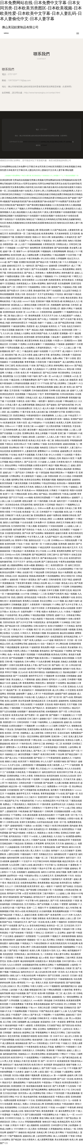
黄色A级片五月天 (70, 547)
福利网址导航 (17, 479)
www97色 (61, 1068)
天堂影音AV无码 (48, 950)
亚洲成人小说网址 (22, 333)
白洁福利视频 (45, 911)
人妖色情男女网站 (44, 1136)
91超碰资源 (34, 647)
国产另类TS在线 (49, 1068)
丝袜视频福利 (52, 711)
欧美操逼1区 (10, 1068)
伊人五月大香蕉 (25, 355)
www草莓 (51, 551)
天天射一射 (72, 640)
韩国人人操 (63, 1018)
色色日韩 (27, 686)
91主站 (32, 1100)
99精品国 (32, 323)
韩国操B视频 (55, 861)
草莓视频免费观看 (33, 1122)
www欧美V (38, 1000)
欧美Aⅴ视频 (29, 565)
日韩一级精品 (28, 358)
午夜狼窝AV (71, 1047)
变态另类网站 (33, 736)
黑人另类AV (35, 850)
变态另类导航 (14, 1036)
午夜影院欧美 (6, 458)
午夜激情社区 (36, 372)
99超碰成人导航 (69, 287)
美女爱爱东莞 (55, 494)
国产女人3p (23, 925)
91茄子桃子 (8, 537)
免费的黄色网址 (53, 273)
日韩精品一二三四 (38, 594)
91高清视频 (58, 890)
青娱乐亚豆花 (13, 883)
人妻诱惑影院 (27, 765)
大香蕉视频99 (61, 619)
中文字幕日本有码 (41, 861)
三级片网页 (70, 957)
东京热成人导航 (44, 298)
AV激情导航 (67, 990)
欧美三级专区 (41, 1107)
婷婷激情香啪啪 (69, 936)
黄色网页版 (8, 376)
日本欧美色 (20, 772)
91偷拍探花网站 (18, 326)
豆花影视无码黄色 (13, 533)
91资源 (76, 900)
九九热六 (77, 915)
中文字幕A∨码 (31, 900)
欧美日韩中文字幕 (65, 772)
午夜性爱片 (63, 447)
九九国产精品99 (52, 537)
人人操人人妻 (70, 348)
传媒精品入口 (11, 754)
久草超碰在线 (65, 1040)
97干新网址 (52, 751)
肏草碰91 (55, 850)
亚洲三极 (62, 433)
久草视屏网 (39, 843)
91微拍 (62, 1114)
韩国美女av (42, 833)
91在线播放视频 (16, 362)
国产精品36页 (42, 262)
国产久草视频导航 (28, 790)
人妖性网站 (73, 747)
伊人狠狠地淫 (27, 476)
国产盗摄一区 (72, 793)
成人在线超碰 (33, 1022)
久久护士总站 (14, 765)
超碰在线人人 (71, 843)
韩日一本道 (10, 718)
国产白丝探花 (57, 1004)
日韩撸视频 (16, 604)
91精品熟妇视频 (38, 615)
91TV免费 (55, 497)
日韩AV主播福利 (60, 718)
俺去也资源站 (71, 298)
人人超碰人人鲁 (63, 893)
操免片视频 (61, 872)
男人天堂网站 (23, 986)
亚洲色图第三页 (18, 1086)
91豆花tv (22, 736)
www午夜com (32, 312)
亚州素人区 (55, 308)
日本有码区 (27, 458)
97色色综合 (33, 1011)
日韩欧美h (40, 586)
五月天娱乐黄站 (22, 619)
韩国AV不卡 (43, 908)
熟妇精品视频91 (70, 672)
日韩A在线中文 (40, 626)
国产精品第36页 (12, 626)
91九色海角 (71, 1086)
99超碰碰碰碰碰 (34, 244)
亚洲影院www (70, 340)
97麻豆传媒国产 (54, 362)
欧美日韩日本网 (48, 754)
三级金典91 (56, 337)
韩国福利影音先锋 (43, 690)
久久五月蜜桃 (20, 376)
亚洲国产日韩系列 (55, 594)
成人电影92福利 (72, 601)
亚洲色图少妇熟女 (53, 1104)
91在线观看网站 (31, 1057)
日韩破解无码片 (42, 636)
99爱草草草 (36, 1079)
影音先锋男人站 (7, 540)
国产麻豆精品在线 (48, 558)
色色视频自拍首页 (46, 1097)
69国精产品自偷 (38, 840)
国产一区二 (16, 351)
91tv (56, 276)
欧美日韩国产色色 (39, 333)
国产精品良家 (6, 915)
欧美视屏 (67, 743)
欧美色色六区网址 (59, 654)
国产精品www (41, 265)
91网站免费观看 (54, 990)
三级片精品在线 (33, 233)
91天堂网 (65, 586)
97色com (33, 1007)
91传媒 (6, 1125)
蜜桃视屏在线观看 (21, 608)
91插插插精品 (49, 344)
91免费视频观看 (62, 965)
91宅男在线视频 (12, 348)
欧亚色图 (4, 1004)
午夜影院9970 (32, 519)
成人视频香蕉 (33, 1125)
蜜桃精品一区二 (43, 565)
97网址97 (64, 1054)
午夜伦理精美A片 (41, 943)
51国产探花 (12, 950)
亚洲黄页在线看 (60, 629)
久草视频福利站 (55, 1129)
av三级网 (53, 726)
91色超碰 (75, 529)
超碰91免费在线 (54, 515)
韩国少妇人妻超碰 (22, 558)
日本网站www (57, 540)
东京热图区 (65, 529)
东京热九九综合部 (68, 776)
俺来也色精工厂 (35, 747)
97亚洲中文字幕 (50, 808)
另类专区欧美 (9, 622)
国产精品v (43, 494)
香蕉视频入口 (55, 829)
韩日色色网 (5, 487)
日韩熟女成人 (62, 244)
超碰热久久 (67, 758)
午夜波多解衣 (68, 1104)
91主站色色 (26, 708)
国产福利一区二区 (60, 665)
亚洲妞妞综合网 (55, 947)
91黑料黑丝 (52, 686)
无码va (8, 387)
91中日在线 (16, 512)
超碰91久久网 (30, 1072)
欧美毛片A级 (8, 908)
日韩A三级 (45, 287)
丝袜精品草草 (64, 840)
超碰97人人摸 (76, 390)
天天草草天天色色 (13, 1118)
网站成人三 (65, 465)
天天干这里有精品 (46, 294)
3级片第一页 (36, 544)
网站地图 (69, 170)
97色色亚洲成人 (72, 1132)
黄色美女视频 (55, 961)
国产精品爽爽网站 (39, 1089)
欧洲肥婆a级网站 (73, 836)
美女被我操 (73, 647)
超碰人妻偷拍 (42, 679)
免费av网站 (58, 358)
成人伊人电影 (48, 408)
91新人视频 (31, 526)
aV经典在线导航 (71, 890)
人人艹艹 (65, 765)
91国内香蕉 (5, 508)
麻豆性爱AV (38, 865)
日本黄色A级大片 (64, 462)
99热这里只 (73, 415)
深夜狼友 (42, 918)
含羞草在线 (5, 526)
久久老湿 (7, 686)
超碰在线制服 (69, 444)
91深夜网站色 (46, 1057)
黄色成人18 (72, 251)
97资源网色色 (58, 968)
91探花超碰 (44, 472)
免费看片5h (60, 1047)
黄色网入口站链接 (31, 601)
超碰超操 (72, 694)
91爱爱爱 (64, 904)
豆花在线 (49, 704)
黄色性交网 (10, 968)
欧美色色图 (67, 330)
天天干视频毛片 (27, 818)
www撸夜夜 (58, 519)
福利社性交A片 (27, 972)
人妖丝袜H (40, 437)
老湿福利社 (43, 526)
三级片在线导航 (73, 1032)
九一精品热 (36, 276)
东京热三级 (28, 426)
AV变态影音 (5, 715)
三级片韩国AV (48, 893)
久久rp (21, 1122)
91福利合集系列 (33, 1082)
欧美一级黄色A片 (12, 929)
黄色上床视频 (41, 433)
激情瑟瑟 (51, 683)
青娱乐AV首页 (68, 458)
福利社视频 (14, 943)
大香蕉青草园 (46, 312)
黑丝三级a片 (27, 929)
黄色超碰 (56, 661)
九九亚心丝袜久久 (8, 986)
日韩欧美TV (10, 515)
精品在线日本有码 (47, 430)
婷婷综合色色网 (49, 1079)
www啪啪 (28, 497)
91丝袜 (32, 365)
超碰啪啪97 (70, 344)
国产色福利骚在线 (11, 1089)
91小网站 (56, 604)
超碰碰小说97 (46, 718)
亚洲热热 (51, 522)
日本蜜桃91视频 (74, 679)
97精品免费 (39, 572)
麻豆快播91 (32, 430)
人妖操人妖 (63, 380)
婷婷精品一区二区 (54, 743)
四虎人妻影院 (17, 597)
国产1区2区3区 (55, 697)
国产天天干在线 (16, 497)
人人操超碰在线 (56, 722)
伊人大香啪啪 (70, 1004)
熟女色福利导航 (30, 1097)
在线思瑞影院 (57, 636)
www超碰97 (39, 426)
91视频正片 (55, 936)
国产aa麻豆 (42, 579)
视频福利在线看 (64, 479)
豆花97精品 (30, 387)
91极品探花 (27, 351)
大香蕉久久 (31, 833)
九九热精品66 (39, 369)
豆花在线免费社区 (24, 408)
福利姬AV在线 (69, 669)
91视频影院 (54, 986)
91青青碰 (18, 957)
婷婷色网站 (59, 365)
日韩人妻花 (5, 1015)
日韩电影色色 (17, 904)
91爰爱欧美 (73, 865)
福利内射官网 (13, 858)
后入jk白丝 (21, 258)
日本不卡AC (58, 1036)
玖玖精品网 (73, 943)
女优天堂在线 (26, 858)
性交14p (6, 440)
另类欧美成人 (20, 954)
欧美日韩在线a (11, 369)
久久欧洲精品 (57, 768)
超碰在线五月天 (14, 265)
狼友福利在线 (58, 740)
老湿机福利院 (52, 1054)
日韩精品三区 (6, 415)
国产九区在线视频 (8, 711)
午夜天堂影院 (11, 669)
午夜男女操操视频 (67, 562)
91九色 (13, 872)
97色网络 (68, 651)
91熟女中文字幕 (44, 868)
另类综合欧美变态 (15, 273)
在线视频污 (22, 872)
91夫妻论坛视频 (31, 447)
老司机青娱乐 (68, 280)
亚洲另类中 (43, 797)
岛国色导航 (9, 1079)
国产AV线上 (43, 319)
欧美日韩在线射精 (60, 825)
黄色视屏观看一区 (49, 1111)
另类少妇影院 (26, 704)
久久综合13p (59, 836)
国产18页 (63, 711)
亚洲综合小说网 (72, 740)
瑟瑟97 (25, 604)
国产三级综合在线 (49, 562)
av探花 (41, 1072)
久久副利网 (16, 501)
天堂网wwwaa (55, 269)
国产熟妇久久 (38, 708)
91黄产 (27, 330)
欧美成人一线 (70, 1129)
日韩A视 (8, 661)
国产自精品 (68, 886)
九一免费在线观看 (8, 1100)
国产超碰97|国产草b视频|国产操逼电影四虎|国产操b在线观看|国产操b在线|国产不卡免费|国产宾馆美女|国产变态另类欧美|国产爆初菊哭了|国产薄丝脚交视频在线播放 (41, 201)
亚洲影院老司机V (57, 908)
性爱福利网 (17, 686)
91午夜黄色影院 (31, 1047)
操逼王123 (35, 383)
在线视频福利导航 (30, 965)
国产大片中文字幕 (69, 604)
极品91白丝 (5, 683)
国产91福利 (43, 380)
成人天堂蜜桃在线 (47, 397)
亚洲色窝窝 (76, 1097)
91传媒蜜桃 (10, 793)
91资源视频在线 (7, 583)
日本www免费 (44, 508)
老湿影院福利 (16, 601)
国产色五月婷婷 (50, 372)
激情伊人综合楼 (55, 401)
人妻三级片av (76, 447)
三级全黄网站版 (31, 957)
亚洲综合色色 (17, 337)
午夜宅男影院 (55, 929)
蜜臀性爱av (11, 747)
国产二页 (11, 287)
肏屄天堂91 (71, 858)
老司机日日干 (39, 897)
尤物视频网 (56, 305)
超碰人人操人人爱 (68, 918)
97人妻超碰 (49, 469)
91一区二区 (12, 240)
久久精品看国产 (66, 315)
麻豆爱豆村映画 (31, 340)
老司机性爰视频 (42, 337)
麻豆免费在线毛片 (8, 569)
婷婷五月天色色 (26, 487)
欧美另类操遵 (6, 483)
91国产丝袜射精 (16, 932)
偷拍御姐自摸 (21, 1043)
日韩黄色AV (37, 808)
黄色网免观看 (34, 315)
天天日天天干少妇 (49, 315)
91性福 (51, 1107)
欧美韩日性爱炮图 (42, 497)
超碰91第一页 (9, 251)
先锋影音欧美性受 (19, 440)
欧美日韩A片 (37, 1064)
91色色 (38, 529)
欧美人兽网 (50, 922)
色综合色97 (31, 294)
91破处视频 (58, 512)
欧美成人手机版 (47, 1047)
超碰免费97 (21, 694)
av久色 (75, 376)
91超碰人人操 (51, 323)
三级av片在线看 (50, 1040)
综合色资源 (5, 451)
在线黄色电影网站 (28, 883)
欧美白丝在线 (22, 365)
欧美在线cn (62, 483)
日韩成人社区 (31, 397)
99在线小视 (29, 697)
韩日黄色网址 (64, 372)
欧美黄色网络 (47, 233)
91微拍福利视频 (12, 594)
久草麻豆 (53, 490)
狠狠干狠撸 (71, 1064)
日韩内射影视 (55, 579)
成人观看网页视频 (45, 1139)
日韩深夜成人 (43, 1043)
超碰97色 (11, 808)
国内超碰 (74, 825)
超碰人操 (65, 390)
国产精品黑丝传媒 (66, 323)
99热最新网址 (34, 287)
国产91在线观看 (10, 925)
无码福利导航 (20, 729)
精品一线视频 (71, 594)
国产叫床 (26, 533)
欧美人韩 (74, 1139)
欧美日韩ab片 (20, 444)
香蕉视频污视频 (49, 479)
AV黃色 (67, 611)
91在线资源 (73, 501)
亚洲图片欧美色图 (27, 262)
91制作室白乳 (25, 743)
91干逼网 (60, 815)
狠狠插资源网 (74, 483)
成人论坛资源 (57, 508)
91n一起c (30, 982)
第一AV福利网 (60, 1075)
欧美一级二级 (48, 440)
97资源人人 (18, 915)
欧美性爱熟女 (68, 829)
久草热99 (14, 1125)
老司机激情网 (52, 622)
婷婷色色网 (5, 982)
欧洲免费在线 (43, 790)
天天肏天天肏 (69, 779)
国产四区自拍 (68, 1025)
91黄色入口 (39, 932)
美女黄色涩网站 (38, 1054)
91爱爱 (19, 426)
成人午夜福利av (35, 422)
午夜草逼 (28, 1004)
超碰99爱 (71, 932)
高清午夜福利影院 (57, 982)
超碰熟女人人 (31, 508)
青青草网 (4, 840)
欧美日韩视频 (68, 658)
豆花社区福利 (63, 733)
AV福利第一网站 (29, 1029)
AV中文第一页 (65, 786)
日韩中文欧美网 (16, 665)
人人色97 (22, 244)
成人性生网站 (66, 537)
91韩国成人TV (26, 943)
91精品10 (47, 825)
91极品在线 (14, 380)
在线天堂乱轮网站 (23, 1040)
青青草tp (77, 990)
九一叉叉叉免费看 (30, 1118)
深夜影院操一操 (10, 244)
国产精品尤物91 (72, 754)
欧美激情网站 (11, 1107)
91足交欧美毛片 (50, 979)
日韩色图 (7, 1075)
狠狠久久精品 (11, 761)
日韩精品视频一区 (26, 586)
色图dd (44, 611)
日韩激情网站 (76, 586)
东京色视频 (60, 676)
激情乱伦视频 (30, 305)
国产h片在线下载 (68, 319)
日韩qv (14, 1122)
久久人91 (9, 886)
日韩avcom (10, 426)
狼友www (69, 365)
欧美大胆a (25, 850)
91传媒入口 (66, 1043)
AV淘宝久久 (25, 633)
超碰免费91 (15, 861)
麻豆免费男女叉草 (67, 1111)
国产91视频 (13, 262)
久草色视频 (14, 1000)
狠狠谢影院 (49, 533)
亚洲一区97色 (71, 815)
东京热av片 (15, 611)
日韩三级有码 (17, 797)
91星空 (25, 836)
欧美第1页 (20, 312)
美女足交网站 (46, 601)
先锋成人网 (42, 1132)
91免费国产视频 (31, 658)
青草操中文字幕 (14, 893)
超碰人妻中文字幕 (41, 355)
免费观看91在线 (68, 597)
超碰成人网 (16, 683)
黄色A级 (70, 369)
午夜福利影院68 (33, 415)
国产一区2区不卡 (48, 1061)
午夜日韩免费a (33, 258)
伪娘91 (41, 323)
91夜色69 (23, 579)
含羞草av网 (8, 740)
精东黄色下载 (11, 355)
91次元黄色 (8, 936)
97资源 (71, 1136)
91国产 (25, 640)
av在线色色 (10, 779)
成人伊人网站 (58, 690)
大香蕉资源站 (40, 1025)
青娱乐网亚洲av (57, 472)
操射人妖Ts (15, 975)
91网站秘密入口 (70, 401)
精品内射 (31, 1132)
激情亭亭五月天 (36, 676)
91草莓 (37, 611)
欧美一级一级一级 (11, 269)
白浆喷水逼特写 (40, 465)
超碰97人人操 (60, 1011)
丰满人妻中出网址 (61, 954)
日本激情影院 (13, 790)
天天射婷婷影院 (62, 233)
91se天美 (62, 686)
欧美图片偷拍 (60, 761)
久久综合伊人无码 (26, 1107)
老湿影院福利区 (53, 586)
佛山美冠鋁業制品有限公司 (56, 142)
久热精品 (70, 804)
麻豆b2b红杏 (75, 847)
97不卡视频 (72, 1068)
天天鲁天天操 (42, 455)
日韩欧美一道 (32, 472)
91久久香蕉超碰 (70, 262)
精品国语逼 (23, 576)
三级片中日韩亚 (37, 608)
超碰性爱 (77, 579)
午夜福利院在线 (16, 697)
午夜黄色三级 (55, 262)
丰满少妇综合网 (28, 975)
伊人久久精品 (65, 476)
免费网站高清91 (23, 808)
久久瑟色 (17, 433)
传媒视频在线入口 (53, 330)
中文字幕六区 (62, 801)
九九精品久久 (42, 697)
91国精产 (35, 754)
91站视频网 (25, 390)
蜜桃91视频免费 (32, 1075)
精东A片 (14, 743)
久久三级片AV (30, 797)
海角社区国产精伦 (32, 1111)
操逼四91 (20, 900)
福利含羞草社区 (49, 772)
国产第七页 (35, 1015)
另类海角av (40, 273)
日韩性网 (49, 811)
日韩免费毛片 (64, 265)
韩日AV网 (46, 237)
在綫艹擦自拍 (62, 847)
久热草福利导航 (14, 640)
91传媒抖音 (63, 490)
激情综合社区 (35, 540)
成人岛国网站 (13, 412)
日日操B (73, 975)
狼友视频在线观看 (34, 1086)
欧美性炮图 (29, 337)
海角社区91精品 (49, 1122)
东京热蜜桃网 (64, 283)
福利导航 (31, 669)
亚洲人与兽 (20, 294)
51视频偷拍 (48, 276)
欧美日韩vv (45, 658)
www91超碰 (48, 640)
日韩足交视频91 (40, 458)
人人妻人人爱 (75, 430)
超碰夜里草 (67, 337)
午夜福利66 (42, 975)
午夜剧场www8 (39, 686)
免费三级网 (72, 872)
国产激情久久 (28, 997)
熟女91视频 (31, 918)
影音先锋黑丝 (28, 280)
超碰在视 (14, 579)
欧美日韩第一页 (45, 1036)
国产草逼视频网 (16, 658)
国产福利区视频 (73, 982)
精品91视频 (53, 465)
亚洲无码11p (51, 932)
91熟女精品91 (17, 551)
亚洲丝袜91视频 (43, 301)
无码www (61, 369)
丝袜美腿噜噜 (48, 415)
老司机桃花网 (33, 251)
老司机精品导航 (71, 636)
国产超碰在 (52, 405)
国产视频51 (54, 715)
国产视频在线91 (36, 811)
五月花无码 (69, 925)
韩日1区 (37, 629)
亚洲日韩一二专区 (59, 736)
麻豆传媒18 (69, 294)
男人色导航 (35, 240)
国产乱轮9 (20, 472)
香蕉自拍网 (44, 230)
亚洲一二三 (32, 908)
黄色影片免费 (75, 654)
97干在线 (45, 383)
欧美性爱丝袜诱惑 (70, 1082)
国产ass (32, 1043)
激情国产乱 (56, 287)
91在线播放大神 (24, 1068)
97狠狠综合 (60, 1050)
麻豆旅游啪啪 (21, 879)
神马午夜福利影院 (11, 897)
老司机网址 (56, 355)
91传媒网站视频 (19, 1011)
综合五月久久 (73, 258)
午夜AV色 (53, 380)
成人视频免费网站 (15, 565)
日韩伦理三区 (43, 305)
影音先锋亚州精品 (38, 925)
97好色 (64, 487)
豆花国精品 (10, 283)
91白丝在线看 (26, 522)
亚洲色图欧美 (40, 515)
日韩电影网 (26, 554)
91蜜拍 (76, 337)
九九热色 (15, 633)
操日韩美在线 (33, 954)
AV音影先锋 (41, 362)
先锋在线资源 (66, 900)
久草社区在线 (74, 711)
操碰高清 (73, 380)
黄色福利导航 (39, 290)
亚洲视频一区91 (67, 333)
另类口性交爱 (44, 1007)
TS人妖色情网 (43, 936)
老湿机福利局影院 (15, 1047)
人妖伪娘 (13, 990)
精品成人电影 (38, 330)
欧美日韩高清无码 (58, 943)
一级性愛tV (42, 401)
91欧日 (63, 437)
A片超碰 (42, 590)
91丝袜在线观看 (56, 526)
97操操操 (60, 344)
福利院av (66, 897)
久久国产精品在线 (58, 230)
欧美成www (29, 490)
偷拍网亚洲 (35, 248)
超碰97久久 (60, 615)
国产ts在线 (68, 697)
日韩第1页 (70, 968)
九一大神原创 (46, 954)
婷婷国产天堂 (9, 408)
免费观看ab (52, 786)
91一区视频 (27, 629)
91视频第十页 (71, 472)
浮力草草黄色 (53, 597)
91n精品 (15, 487)
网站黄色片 (18, 1018)
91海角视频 (33, 651)
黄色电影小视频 (39, 633)
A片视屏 (76, 537)
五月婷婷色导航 (18, 526)
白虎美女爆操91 (16, 726)
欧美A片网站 (54, 833)
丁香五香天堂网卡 (57, 858)
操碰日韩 (19, 330)
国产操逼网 (48, 783)
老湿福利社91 (28, 690)
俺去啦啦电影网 (27, 961)
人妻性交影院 (13, 854)
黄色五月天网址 (58, 1032)
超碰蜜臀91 (58, 312)
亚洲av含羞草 (13, 961)
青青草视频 (29, 362)
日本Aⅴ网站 (30, 661)
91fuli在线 (60, 793)
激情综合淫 (74, 783)
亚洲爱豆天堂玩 (73, 412)
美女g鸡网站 (24, 615)
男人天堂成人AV (43, 768)
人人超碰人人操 (71, 526)
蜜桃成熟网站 (19, 1082)
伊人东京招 (47, 629)
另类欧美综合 (40, 776)
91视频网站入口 (72, 504)
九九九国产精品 (75, 1011)
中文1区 (18, 1097)
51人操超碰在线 (12, 847)
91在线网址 (61, 683)
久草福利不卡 (9, 900)
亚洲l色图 (62, 544)
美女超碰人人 (17, 679)
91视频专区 (62, 922)
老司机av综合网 (33, 562)
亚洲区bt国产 (43, 915)
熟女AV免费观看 (65, 572)
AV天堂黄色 (70, 690)
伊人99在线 (41, 551)
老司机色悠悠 (30, 597)
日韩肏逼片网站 (73, 615)
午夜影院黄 (76, 840)
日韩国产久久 (64, 726)
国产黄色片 (72, 761)
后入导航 (7, 1022)
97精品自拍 (31, 394)
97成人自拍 (16, 301)
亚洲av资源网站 (38, 283)
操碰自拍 (10, 490)
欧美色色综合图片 (47, 815)
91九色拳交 (18, 1072)
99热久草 (19, 490)
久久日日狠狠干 (67, 850)
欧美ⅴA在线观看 (68, 608)
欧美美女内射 (18, 715)
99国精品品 (14, 972)
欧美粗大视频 (62, 430)
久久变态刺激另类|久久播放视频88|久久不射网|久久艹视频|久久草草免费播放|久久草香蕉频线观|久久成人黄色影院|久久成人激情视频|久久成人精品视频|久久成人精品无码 (41, 208)
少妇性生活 (16, 308)
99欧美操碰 (23, 811)
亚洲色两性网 (6, 180)
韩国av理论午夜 (23, 779)
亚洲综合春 (62, 865)
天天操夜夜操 (35, 968)
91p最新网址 (68, 1072)
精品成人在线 (17, 1111)
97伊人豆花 (62, 558)
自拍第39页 (27, 572)
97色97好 (78, 569)
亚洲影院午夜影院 (23, 237)
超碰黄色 (76, 479)
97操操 (43, 444)
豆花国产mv (24, 240)
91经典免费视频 (43, 654)
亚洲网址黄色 (28, 433)
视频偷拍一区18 (34, 940)
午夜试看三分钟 (26, 829)
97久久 (70, 729)
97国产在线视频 (43, 669)
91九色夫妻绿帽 (43, 661)
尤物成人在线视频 (69, 661)
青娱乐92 (60, 504)
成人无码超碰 (42, 326)
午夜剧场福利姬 (37, 569)
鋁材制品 (44, 142)
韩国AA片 (36, 237)
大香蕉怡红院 (49, 244)
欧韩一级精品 (63, 419)
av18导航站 (23, 979)
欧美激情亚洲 (9, 422)
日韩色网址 (40, 1050)
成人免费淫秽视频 (26, 405)
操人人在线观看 (60, 1136)
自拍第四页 (45, 1125)
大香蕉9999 (21, 287)
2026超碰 (42, 462)
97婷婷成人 (38, 469)
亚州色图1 (73, 408)
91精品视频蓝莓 (12, 647)
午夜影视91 (54, 319)
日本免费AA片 (40, 522)
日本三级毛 (10, 365)
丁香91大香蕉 (70, 358)
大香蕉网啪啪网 (59, 251)
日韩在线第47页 (44, 890)
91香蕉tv (77, 455)
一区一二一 (58, 348)
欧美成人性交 (35, 440)
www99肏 (24, 594)
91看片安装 (25, 412)
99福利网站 (42, 722)
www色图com (42, 726)
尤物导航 (47, 997)
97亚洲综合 (12, 979)
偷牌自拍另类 (54, 1089)
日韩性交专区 (50, 733)
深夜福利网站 (57, 237)
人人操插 (51, 462)
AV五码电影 (50, 504)
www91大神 (67, 915)
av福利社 (17, 458)
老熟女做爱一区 (29, 501)
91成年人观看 (25, 369)
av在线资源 (21, 718)
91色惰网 (35, 779)
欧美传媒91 (22, 1100)
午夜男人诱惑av (20, 651)
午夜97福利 (32, 376)
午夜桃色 (35, 793)
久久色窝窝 (53, 333)
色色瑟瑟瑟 (8, 954)
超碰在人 (37, 1068)
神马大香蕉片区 (68, 576)
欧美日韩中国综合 (37, 672)
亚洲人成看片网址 (43, 358)
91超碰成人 (74, 487)
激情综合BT (8, 1064)
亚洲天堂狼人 (26, 751)
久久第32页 (36, 847)
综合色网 (78, 979)
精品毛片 (76, 708)
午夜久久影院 (36, 986)
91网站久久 (8, 879)
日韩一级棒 (25, 276)
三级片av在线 (26, 865)
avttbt (45, 986)
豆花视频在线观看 (62, 811)
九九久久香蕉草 (14, 965)
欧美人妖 (71, 387)
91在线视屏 (38, 704)
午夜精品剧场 (49, 847)
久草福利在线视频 (21, 383)
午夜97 (23, 1125)
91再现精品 (61, 818)
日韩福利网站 (26, 626)
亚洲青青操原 (9, 312)
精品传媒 (55, 883)
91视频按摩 (49, 676)
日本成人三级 (71, 508)
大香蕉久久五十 (60, 1100)
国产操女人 (29, 273)
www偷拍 (15, 850)
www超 (3, 262)
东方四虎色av (65, 708)
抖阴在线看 (53, 476)
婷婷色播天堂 (68, 273)
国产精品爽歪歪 (39, 554)
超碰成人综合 (30, 298)
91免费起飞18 (17, 1114)
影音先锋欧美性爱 (22, 740)
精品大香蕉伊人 (16, 462)
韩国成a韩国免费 (37, 576)
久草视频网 (61, 258)
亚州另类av (23, 1093)
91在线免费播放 (16, 1004)
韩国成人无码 (55, 458)
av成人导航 (70, 808)
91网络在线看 (20, 494)
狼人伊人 (26, 840)
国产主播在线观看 (33, 1114)
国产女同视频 (43, 904)
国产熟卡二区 (40, 751)
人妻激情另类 (73, 230)
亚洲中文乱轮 (66, 590)
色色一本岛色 (13, 654)
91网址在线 (36, 740)
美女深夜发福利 (62, 1139)
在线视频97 (22, 711)
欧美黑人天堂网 (63, 422)
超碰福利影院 (16, 825)
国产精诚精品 (26, 897)
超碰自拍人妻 (29, 1136)
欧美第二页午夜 (12, 733)
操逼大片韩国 (30, 868)
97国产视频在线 (14, 1136)
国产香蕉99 (65, 554)
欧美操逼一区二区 (30, 512)
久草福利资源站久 (44, 348)
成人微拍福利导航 (13, 358)
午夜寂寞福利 (48, 694)
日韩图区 (20, 397)
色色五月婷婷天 (74, 326)
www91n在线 (59, 298)
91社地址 (13, 455)
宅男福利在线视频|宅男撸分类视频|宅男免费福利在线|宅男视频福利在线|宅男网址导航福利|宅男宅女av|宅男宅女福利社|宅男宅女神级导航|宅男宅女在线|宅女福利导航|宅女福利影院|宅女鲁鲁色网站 (41, 183)
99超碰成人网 (32, 230)
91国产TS (46, 968)
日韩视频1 (7, 1032)
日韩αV (49, 1093)
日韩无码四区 (23, 722)
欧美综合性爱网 (7, 572)
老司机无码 (50, 843)
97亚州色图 (59, 1093)
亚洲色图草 (25, 1089)
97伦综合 (59, 294)
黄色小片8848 (54, 487)
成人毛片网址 (49, 940)
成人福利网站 (68, 362)
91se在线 (33, 836)
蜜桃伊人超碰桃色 (8, 918)
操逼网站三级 (28, 1032)
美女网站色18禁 (16, 447)
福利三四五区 (74, 565)
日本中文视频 (53, 590)
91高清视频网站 (52, 576)
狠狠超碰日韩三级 (37, 990)
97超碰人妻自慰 (28, 437)
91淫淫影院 (8, 957)
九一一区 (71, 1114)
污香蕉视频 (70, 940)
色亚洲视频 (20, 394)
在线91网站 (30, 401)
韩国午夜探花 (60, 704)
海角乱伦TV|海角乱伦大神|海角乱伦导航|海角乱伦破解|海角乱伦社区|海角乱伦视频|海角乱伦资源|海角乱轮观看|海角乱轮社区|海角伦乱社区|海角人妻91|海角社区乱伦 (41, 223)
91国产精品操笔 (29, 319)
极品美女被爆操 (67, 633)
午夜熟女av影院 (63, 1097)
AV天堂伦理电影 (22, 1079)
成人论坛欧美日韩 (43, 972)
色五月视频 (18, 868)
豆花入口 (37, 408)
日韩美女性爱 (25, 783)
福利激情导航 (6, 562)
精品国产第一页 (13, 690)
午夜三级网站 (33, 444)
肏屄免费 (17, 529)
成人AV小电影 (54, 583)
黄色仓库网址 (11, 465)
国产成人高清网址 (58, 383)
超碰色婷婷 (21, 940)
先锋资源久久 (28, 1050)
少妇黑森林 (73, 1125)
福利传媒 (66, 305)
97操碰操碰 (56, 658)
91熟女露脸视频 (72, 1093)
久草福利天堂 (70, 237)
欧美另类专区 (33, 886)
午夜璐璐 (51, 818)
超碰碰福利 (16, 1050)
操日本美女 (5, 815)
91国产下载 (12, 829)
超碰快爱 (53, 265)
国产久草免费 (59, 1086)
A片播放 (8, 372)
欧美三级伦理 (57, 1118)
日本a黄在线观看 (30, 815)
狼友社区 (47, 1086)
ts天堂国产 (5, 850)
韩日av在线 (20, 911)
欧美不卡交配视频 (26, 455)
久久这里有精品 (41, 929)
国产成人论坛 (11, 758)
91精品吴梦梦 (44, 547)
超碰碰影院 (57, 997)
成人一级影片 (47, 886)
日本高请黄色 (59, 1000)
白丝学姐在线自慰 (45, 822)
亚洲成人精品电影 (64, 469)
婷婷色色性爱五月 (19, 323)
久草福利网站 (45, 255)
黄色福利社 (45, 651)
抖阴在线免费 (71, 540)
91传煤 (33, 722)
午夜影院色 (66, 426)
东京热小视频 (18, 1075)
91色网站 (22, 344)
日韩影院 (63, 747)
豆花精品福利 (6, 843)
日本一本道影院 (58, 1022)
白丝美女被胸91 (34, 344)
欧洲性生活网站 (46, 965)
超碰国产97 (12, 1132)
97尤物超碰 (10, 248)
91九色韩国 (67, 455)
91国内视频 (42, 501)
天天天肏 (60, 843)
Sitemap (44, 145)
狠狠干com (21, 251)
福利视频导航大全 (69, 986)
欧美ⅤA (3, 1036)
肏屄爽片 (55, 790)
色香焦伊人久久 (56, 611)
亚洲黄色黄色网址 (44, 1100)
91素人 (79, 1111)
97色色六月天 (9, 397)
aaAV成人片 (57, 376)
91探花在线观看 (25, 758)
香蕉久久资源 (42, 982)
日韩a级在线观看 (39, 947)
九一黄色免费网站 (71, 997)
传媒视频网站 (69, 947)
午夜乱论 (39, 419)
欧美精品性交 (32, 911)
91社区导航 (71, 255)
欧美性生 (53, 326)
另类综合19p (28, 308)
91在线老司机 (11, 615)
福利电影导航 (17, 636)
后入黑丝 (32, 1129)
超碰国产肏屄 (61, 694)
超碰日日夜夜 (61, 533)
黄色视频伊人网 (14, 319)
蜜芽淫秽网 (45, 736)
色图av (26, 1104)
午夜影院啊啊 (28, 786)
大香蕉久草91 (60, 729)
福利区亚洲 (39, 504)
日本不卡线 (55, 1043)
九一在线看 (73, 1100)
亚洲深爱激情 (47, 248)
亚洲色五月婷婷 (68, 833)
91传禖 (26, 544)
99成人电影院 (36, 619)
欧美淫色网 (16, 255)
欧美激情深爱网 (73, 1000)
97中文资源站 (17, 508)
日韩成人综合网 (40, 583)
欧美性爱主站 (66, 883)
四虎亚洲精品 (19, 415)
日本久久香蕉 (26, 290)
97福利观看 (75, 765)
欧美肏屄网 (56, 915)
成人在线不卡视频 (61, 868)
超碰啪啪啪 (57, 669)
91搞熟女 (27, 825)
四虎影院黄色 (54, 280)
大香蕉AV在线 (73, 818)
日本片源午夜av (69, 961)
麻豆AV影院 (76, 522)
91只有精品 (69, 626)
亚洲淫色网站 (33, 729)
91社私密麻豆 (49, 422)
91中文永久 (50, 569)
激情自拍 (17, 1032)
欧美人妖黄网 (11, 701)
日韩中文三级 (39, 743)
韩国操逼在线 (42, 490)
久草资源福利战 (52, 608)
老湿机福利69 (52, 708)
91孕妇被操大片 (34, 772)
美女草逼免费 (24, 701)
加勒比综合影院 (62, 440)
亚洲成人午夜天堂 (22, 1061)
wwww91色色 (28, 301)
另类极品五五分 (46, 854)
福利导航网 (5, 993)
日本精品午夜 (65, 276)
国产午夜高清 (15, 1029)
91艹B (61, 808)
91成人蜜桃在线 (7, 1043)
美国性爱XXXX (9, 722)
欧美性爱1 (68, 879)
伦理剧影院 (31, 936)
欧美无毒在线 (53, 918)
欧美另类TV (23, 761)
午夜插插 (4, 726)
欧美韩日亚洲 (35, 893)
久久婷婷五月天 (46, 875)
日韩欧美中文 (43, 1018)
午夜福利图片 (28, 419)
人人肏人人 (33, 879)
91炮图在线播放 (12, 276)
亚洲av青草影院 (18, 982)
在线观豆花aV (41, 961)
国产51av (57, 1057)
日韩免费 (66, 355)
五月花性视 (75, 233)
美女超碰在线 (53, 633)
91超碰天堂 (72, 854)
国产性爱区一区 (32, 715)
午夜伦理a (42, 597)
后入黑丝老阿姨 (53, 426)
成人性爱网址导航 (19, 644)
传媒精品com (24, 1054)
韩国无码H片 (60, 640)
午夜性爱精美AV (67, 790)
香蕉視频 (11, 694)
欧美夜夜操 (30, 551)
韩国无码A (13, 783)
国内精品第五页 (38, 701)
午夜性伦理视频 (25, 465)
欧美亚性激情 (53, 776)
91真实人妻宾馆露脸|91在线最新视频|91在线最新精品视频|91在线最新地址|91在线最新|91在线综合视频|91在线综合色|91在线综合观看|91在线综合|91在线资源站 (41, 216)
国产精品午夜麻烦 (17, 833)
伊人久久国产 (47, 761)
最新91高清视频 (28, 654)
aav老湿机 (37, 825)
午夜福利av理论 (31, 875)
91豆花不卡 (27, 861)
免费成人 (7, 804)
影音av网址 (33, 494)
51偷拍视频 (15, 708)
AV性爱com (58, 340)
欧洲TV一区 (8, 494)
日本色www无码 (12, 554)
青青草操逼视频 (48, 793)
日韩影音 (60, 940)
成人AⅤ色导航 (72, 908)
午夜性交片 (10, 890)
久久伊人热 (8, 333)
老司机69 (53, 679)
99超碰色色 (18, 661)
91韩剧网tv (47, 1015)
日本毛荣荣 (25, 847)
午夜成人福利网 (69, 494)
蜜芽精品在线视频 (45, 387)
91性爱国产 (16, 1015)
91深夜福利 (72, 433)
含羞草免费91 (27, 611)
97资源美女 (47, 240)
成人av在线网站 (27, 348)
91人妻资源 (51, 369)
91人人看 (46, 540)
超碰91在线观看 (41, 351)
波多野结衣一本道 (15, 875)
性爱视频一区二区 (54, 993)
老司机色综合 (15, 836)
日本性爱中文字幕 (59, 1125)
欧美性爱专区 (75, 558)
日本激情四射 (61, 408)
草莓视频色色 (64, 751)
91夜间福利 (46, 604)
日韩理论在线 (12, 822)
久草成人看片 (11, 405)
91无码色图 (37, 783)
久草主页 (4, 658)
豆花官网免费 (62, 397)
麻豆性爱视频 (24, 754)
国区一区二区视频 (53, 1072)
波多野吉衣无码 (53, 897)
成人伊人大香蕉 (72, 1036)
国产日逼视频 (6, 433)
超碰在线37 (71, 1015)
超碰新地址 (32, 590)
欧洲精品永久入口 (71, 301)
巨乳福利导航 (26, 504)
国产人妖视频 (30, 1018)
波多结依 (24, 647)
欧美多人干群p (31, 665)
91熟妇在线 (49, 619)
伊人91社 (66, 1089)
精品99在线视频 (18, 993)
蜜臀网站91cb (44, 451)
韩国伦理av (41, 683)
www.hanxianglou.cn (31, 142)
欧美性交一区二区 (55, 925)
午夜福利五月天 (20, 922)
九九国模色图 (15, 840)
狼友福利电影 (11, 1025)
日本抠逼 (55, 451)
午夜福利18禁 (68, 929)
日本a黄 (52, 501)
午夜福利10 (16, 997)
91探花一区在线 (42, 308)
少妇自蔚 (22, 669)
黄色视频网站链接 (61, 911)
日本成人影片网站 (56, 1132)
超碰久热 (68, 722)
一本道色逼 (77, 1040)
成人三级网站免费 (30, 255)
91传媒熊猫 (44, 879)
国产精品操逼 (57, 651)
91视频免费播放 (20, 1007)
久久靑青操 (22, 747)
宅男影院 (50, 615)
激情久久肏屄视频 (11, 522)
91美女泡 (9, 729)
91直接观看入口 (67, 715)
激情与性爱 (52, 283)
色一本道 (21, 918)
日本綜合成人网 (37, 1104)
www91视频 (58, 601)
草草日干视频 (11, 672)
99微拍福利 (25, 854)
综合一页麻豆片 (48, 644)
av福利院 (74, 965)
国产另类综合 (28, 529)
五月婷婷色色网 (10, 430)
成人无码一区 (69, 993)
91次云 (39, 997)
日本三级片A (33, 718)
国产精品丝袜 (36, 979)
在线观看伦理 (50, 419)
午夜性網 (72, 1107)
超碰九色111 (8, 472)
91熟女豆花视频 (7, 330)
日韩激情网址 (20, 537)
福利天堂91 (62, 501)
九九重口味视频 (61, 783)
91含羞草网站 (59, 1015)
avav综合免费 (41, 280)
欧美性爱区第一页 (17, 233)
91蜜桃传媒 (29, 679)
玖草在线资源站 (67, 394)
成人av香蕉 (44, 957)
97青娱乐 (57, 1082)
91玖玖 (71, 875)
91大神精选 (65, 622)
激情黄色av (66, 497)
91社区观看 (10, 401)
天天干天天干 (19, 562)
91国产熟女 (20, 908)
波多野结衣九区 (58, 804)
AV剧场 (54, 1018)
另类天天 (35, 558)
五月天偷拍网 (23, 569)
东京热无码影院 (55, 444)
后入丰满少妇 (71, 972)
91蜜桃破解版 (40, 765)
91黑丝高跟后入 (19, 804)
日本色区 (75, 305)
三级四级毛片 (56, 879)
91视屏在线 (18, 340)
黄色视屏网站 (68, 269)
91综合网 (52, 433)
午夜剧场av (47, 1082)
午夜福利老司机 (27, 801)
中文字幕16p (50, 865)
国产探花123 (39, 758)
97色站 (72, 1054)
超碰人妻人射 (60, 387)
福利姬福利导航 (10, 1054)
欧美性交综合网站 (32, 479)
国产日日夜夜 (54, 975)
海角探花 (44, 447)
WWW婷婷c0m (20, 1129)
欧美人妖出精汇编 (39, 412)
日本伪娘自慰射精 (40, 390)
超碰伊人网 (72, 1075)
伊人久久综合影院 (72, 768)
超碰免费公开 (66, 451)
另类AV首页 (21, 422)
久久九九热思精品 (51, 529)
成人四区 (22, 430)
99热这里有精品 (49, 483)
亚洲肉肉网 (29, 636)
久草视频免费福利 (28, 380)
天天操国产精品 (54, 1025)
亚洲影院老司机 (7, 619)
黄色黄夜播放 (44, 883)
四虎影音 (31, 326)
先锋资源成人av (23, 283)
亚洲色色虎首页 (7, 394)
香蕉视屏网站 (28, 683)
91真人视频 (5, 479)
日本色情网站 (35, 483)
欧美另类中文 (17, 1057)
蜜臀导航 (71, 1022)
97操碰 (16, 751)
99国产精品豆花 (46, 1011)
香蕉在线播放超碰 (42, 1004)
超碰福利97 (19, 936)
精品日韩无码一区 (70, 861)
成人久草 (21, 230)
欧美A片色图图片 (55, 626)
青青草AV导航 (21, 540)
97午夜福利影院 (53, 758)
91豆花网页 (16, 547)
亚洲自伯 (72, 686)
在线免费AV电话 (7, 590)
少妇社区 (65, 975)
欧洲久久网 (35, 950)
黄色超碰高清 (59, 1064)
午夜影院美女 (39, 622)
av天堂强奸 (8, 558)
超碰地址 (74, 868)
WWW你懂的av (9, 469)
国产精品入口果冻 (45, 365)
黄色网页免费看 (64, 551)
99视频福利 (45, 251)
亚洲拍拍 (28, 843)
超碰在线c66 (34, 644)
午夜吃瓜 (20, 401)
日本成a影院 (52, 701)
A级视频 (72, 629)
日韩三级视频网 (19, 1022)
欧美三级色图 (53, 765)
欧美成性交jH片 (41, 829)
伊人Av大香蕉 (55, 455)
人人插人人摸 (52, 437)
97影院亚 (28, 932)
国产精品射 (16, 1139)
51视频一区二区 (40, 858)
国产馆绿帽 (31, 890)
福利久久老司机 (48, 872)
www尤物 (47, 740)
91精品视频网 (59, 255)
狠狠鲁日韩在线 (69, 515)
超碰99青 (44, 715)
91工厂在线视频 (7, 772)
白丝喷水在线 (18, 387)
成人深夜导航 (37, 733)
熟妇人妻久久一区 (19, 315)
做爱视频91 (70, 519)
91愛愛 (32, 768)
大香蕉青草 (35, 604)
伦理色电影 (42, 1129)
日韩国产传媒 (57, 1007)
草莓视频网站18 (42, 1032)
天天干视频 (72, 704)
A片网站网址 (14, 476)
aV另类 (16, 372)
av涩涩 (25, 893)
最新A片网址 (67, 308)
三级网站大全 (11, 586)
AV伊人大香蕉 (26, 776)
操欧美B (71, 544)
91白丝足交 (14, 947)
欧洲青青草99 (17, 451)
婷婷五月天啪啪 (63, 522)
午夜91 (21, 1025)
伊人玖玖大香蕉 (48, 258)
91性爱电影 (5, 1114)
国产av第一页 (45, 376)
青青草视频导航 (52, 394)
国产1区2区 (32, 993)
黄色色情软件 (9, 940)
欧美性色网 (10, 544)
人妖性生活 (67, 1029)
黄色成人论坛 (67, 583)
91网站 (18, 572)
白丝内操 (77, 722)
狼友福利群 (37, 1040)
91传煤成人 (40, 818)
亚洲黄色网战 (13, 776)
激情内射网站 (15, 419)
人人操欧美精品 (45, 836)
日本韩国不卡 (46, 512)
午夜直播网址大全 (50, 1114)
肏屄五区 (11, 258)
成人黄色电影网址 (13, 280)
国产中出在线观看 (39, 269)
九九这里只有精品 (70, 290)
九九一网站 (61, 950)
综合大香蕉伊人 (29, 1139)
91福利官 (58, 886)
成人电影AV (67, 351)
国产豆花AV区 (30, 462)
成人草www (21, 590)
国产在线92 (25, 269)
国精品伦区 (41, 405)
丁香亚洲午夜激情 (23, 583)
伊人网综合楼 (62, 644)
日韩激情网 (77, 476)
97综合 (19, 544)
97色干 (41, 394)
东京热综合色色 (12, 504)
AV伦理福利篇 (13, 437)
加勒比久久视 (41, 487)
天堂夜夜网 (52, 840)
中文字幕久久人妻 (35, 537)
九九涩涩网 (14, 865)
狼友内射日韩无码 (22, 1064)
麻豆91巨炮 (54, 797)
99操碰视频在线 (65, 979)
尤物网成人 (25, 733)
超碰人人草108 (34, 694)
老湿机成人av (17, 305)
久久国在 (46, 850)
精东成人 (18, 1104)
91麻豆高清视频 (20, 483)
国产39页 (54, 900)
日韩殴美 (67, 376)
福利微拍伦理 (60, 854)
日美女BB (53, 447)
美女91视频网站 (57, 957)
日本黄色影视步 (51, 747)
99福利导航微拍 (29, 547)
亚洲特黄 (50, 1050)
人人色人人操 (61, 415)
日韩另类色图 (20, 886)
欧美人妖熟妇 (35, 640)
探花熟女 (32, 579)
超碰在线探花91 (20, 768)
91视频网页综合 (71, 312)
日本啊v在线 (54, 390)
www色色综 (61, 647)
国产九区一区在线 (36, 922)
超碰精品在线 (34, 872)
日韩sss (26, 1015)
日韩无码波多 (51, 572)
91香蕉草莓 (65, 797)
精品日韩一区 (15, 786)
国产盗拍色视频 (61, 248)
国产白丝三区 (45, 665)
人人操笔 (62, 679)
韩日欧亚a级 (56, 301)
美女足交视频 (46, 340)
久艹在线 (62, 326)
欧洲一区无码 (58, 972)
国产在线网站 (37, 533)
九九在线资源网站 (65, 569)
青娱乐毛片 (7, 1082)
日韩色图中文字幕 (57, 412)
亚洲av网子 (25, 947)
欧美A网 (41, 993)
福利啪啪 (73, 904)
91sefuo (38, 801)
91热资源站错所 (25, 469)
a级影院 (29, 1025)
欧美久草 (25, 372)
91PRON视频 (75, 911)
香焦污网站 (44, 1118)
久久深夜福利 (22, 968)
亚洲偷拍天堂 (70, 1007)
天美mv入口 (40, 786)
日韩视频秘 (71, 676)
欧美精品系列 (49, 801)
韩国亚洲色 (35, 761)
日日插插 (13, 344)
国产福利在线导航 (66, 405)
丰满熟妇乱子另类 (11, 818)
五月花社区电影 (10, 1093)
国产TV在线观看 (53, 290)
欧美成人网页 (46, 519)
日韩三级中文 (53, 554)
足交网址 (61, 932)
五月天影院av (30, 904)
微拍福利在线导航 (37, 711)
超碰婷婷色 (64, 701)
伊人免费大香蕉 (60, 240)
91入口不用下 (55, 351)
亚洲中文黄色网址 (28, 822)
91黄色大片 (16, 629)
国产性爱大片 (13, 290)
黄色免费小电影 (48, 647)
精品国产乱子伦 (12, 801)
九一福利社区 (28, 265)
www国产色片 (22, 248)
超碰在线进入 (56, 779)
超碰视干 (76, 497)
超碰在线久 (44, 900)
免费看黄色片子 (54, 1029)
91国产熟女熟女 (71, 1118)
